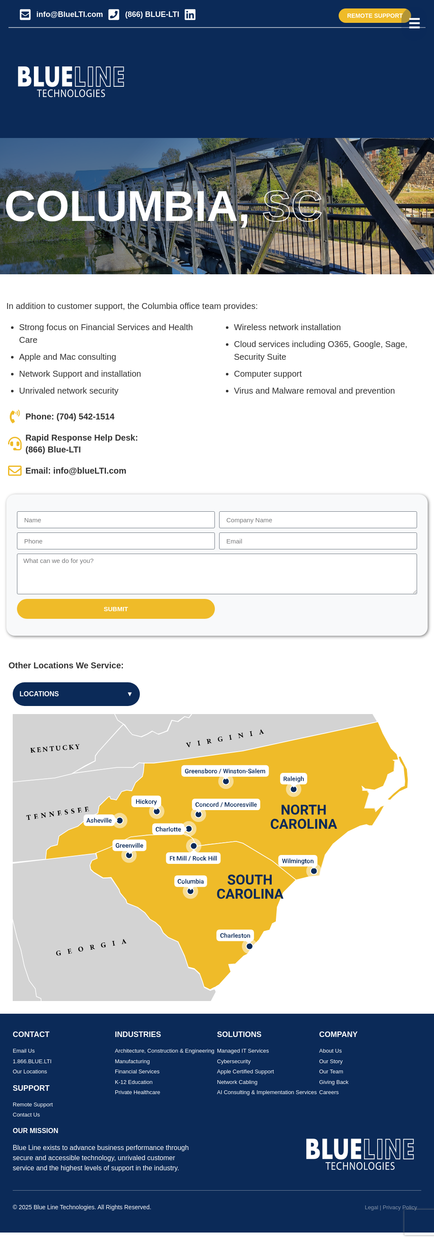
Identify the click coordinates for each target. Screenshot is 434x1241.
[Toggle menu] (414, 24)
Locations (76, 694)
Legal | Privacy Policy (391, 1207)
